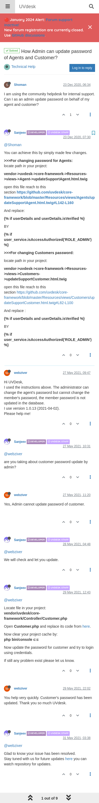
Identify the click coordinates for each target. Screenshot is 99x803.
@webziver (13, 440)
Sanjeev (20, 119)
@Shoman (12, 131)
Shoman (20, 71)
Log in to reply (82, 54)
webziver (20, 359)
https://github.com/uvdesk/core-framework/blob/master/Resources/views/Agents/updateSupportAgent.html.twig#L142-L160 (49, 184)
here (86, 613)
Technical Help (23, 53)
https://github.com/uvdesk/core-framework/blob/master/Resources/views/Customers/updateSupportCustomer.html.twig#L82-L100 (49, 284)
